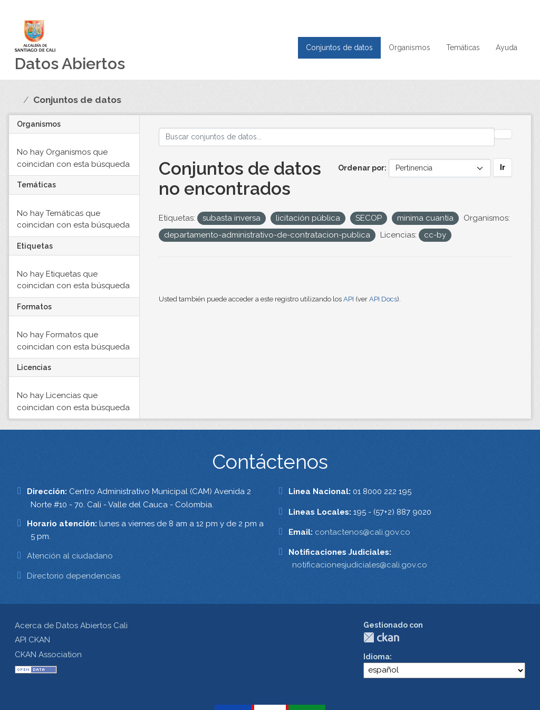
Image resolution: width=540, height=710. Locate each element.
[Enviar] (503, 134)
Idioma (376, 656)
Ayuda (506, 47)
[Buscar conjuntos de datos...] (327, 137)
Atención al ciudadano (70, 556)
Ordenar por (361, 168)
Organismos (409, 47)
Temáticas (463, 47)
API (348, 299)
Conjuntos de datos (339, 47)
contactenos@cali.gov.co (362, 532)
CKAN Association (48, 654)
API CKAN (32, 640)
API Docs (383, 299)
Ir (502, 167)
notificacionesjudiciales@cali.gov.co (359, 565)
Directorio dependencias (73, 576)
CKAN (381, 637)
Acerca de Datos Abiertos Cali (71, 625)
